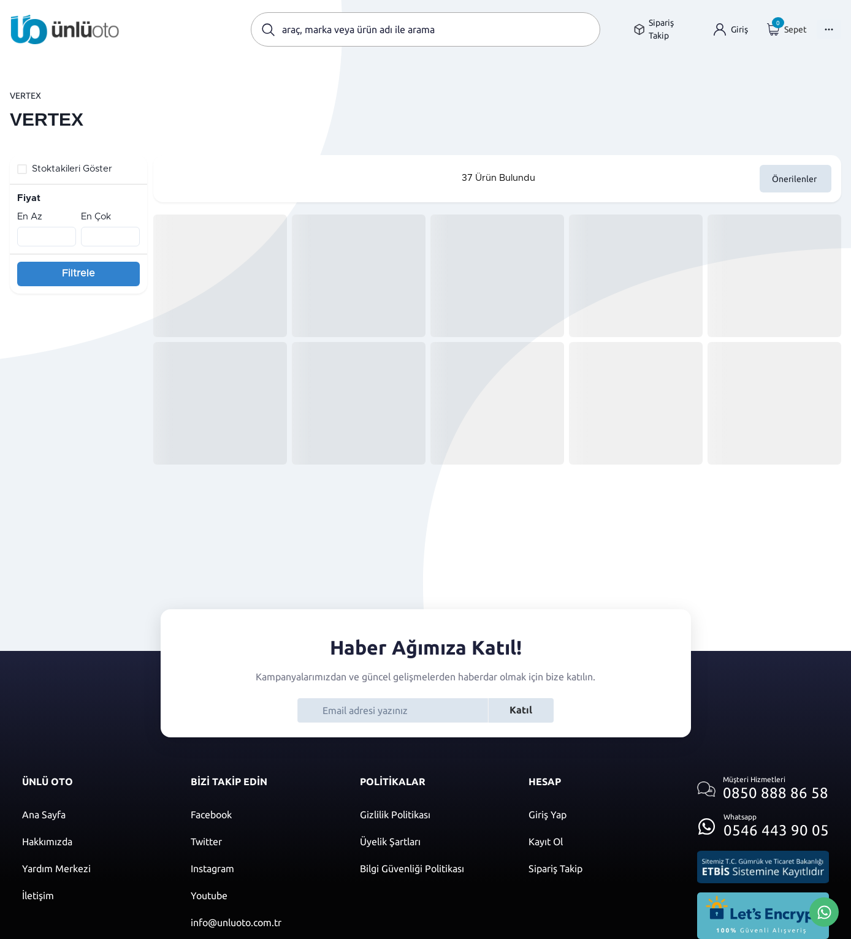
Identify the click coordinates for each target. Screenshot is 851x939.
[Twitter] (263, 841)
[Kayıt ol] (601, 841)
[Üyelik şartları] (432, 841)
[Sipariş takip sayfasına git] (664, 29)
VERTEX (25, 96)
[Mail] (263, 922)
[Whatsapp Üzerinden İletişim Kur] (824, 910)
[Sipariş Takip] (601, 868)
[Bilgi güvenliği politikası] (432, 868)
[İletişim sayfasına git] (94, 895)
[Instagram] (263, 868)
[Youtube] (263, 895)
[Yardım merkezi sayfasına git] (94, 868)
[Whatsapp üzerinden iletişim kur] (763, 823)
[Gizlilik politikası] (432, 814)
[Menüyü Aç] (829, 29)
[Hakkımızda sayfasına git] (94, 841)
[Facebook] (263, 814)
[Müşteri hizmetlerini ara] (763, 789)
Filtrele (78, 273)
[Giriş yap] (731, 29)
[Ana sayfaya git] (65, 29)
